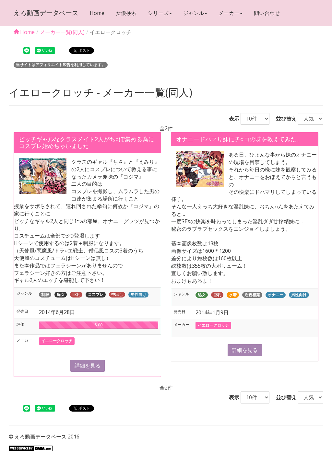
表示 (231, 118)
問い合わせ (267, 13)
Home (97, 13)
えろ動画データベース (46, 12)
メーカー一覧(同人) (62, 32)
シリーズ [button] (160, 13)
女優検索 (126, 13)
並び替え (284, 118)
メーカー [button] (231, 13)
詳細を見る (88, 365)
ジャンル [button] (195, 13)
